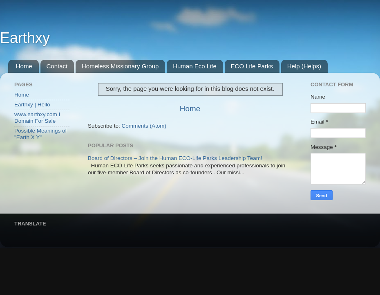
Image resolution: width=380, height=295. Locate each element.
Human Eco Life (195, 66)
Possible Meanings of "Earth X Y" (40, 134)
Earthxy (25, 37)
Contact (57, 66)
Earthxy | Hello (32, 104)
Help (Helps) (304, 66)
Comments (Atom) (144, 126)
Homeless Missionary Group (120, 66)
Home (24, 66)
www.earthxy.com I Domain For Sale (37, 117)
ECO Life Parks (252, 66)
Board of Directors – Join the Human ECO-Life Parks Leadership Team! (175, 158)
